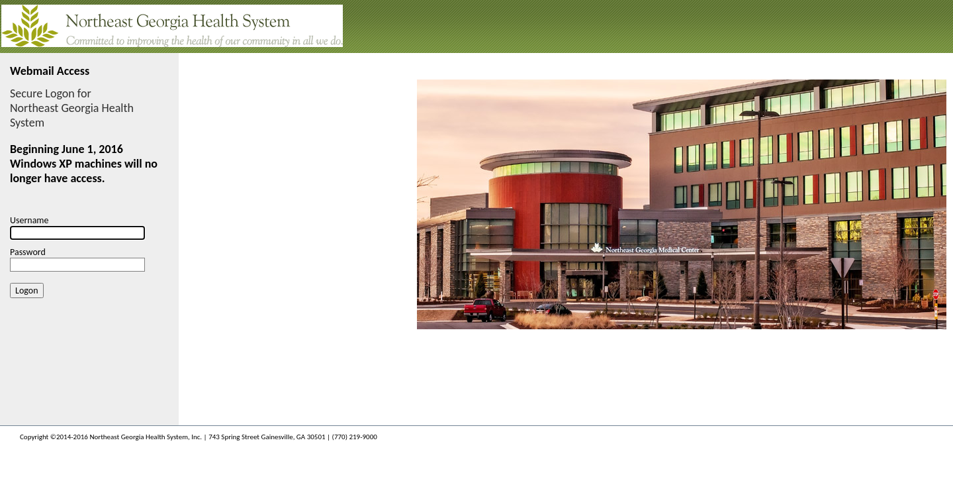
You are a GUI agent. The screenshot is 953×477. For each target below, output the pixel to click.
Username (29, 220)
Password (28, 252)
